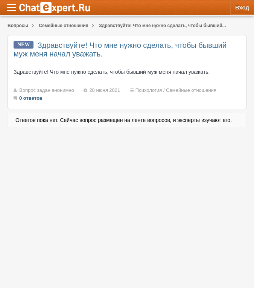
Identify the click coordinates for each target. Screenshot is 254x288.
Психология (148, 90)
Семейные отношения (191, 90)
